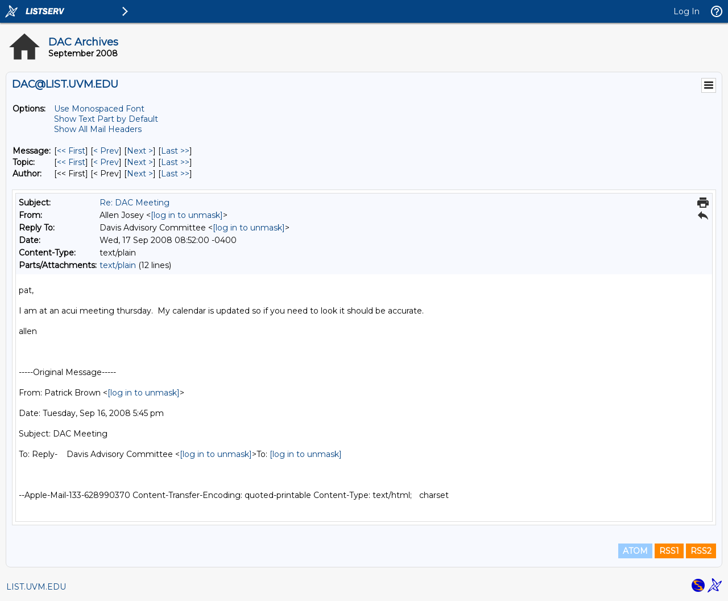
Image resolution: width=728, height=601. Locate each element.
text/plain (118, 265)
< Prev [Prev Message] (106, 151)
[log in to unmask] (187, 215)
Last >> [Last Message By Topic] (175, 162)
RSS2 (701, 551)
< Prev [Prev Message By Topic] (106, 162)
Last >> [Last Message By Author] (175, 173)
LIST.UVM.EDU (36, 587)
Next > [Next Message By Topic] (140, 162)
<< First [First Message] (71, 151)
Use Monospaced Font (99, 109)
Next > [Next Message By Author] (140, 173)
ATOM (635, 551)
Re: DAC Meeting (134, 202)
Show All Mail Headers (98, 129)
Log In (686, 11)
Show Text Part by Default (106, 119)
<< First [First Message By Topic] (71, 162)
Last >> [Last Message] (175, 151)
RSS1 (669, 551)
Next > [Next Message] (140, 151)
